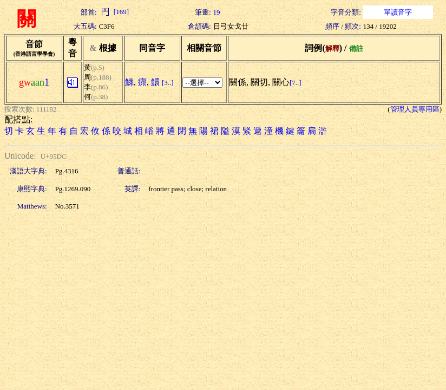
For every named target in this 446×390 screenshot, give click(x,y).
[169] (114, 12)
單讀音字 (398, 12)
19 (216, 12)
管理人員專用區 (415, 109)
